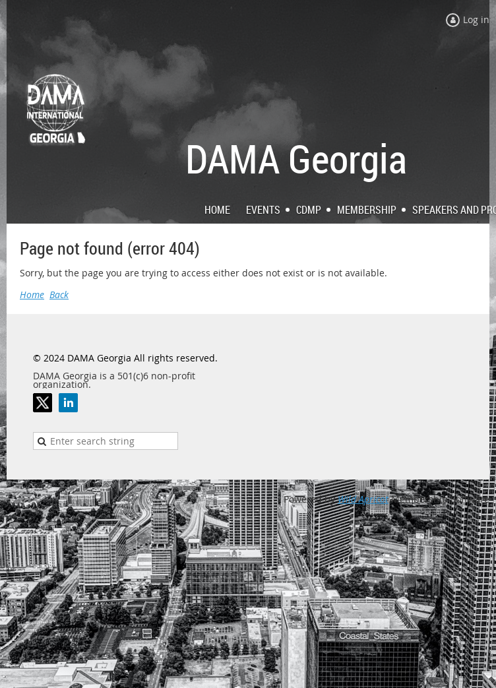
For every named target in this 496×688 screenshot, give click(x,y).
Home (32, 294)
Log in (476, 19)
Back (59, 294)
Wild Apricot (363, 499)
